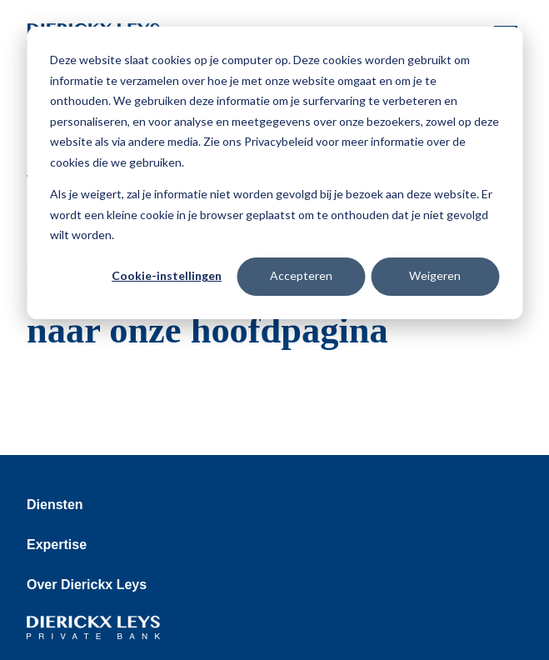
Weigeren (435, 275)
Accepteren (301, 275)
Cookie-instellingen (167, 275)
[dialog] (274, 173)
